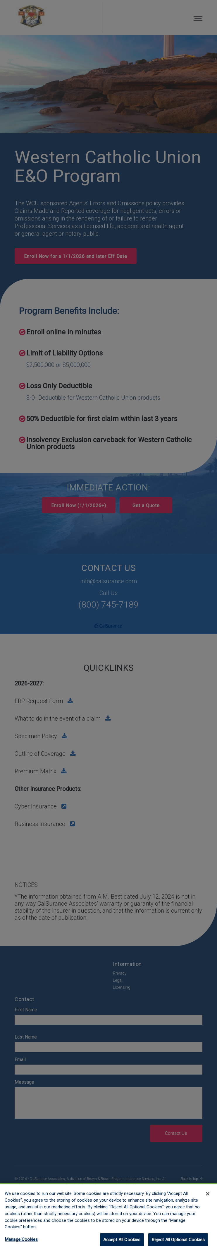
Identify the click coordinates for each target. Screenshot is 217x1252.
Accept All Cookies (122, 1244)
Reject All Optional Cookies (178, 1244)
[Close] (207, 1198)
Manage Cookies (21, 1243)
